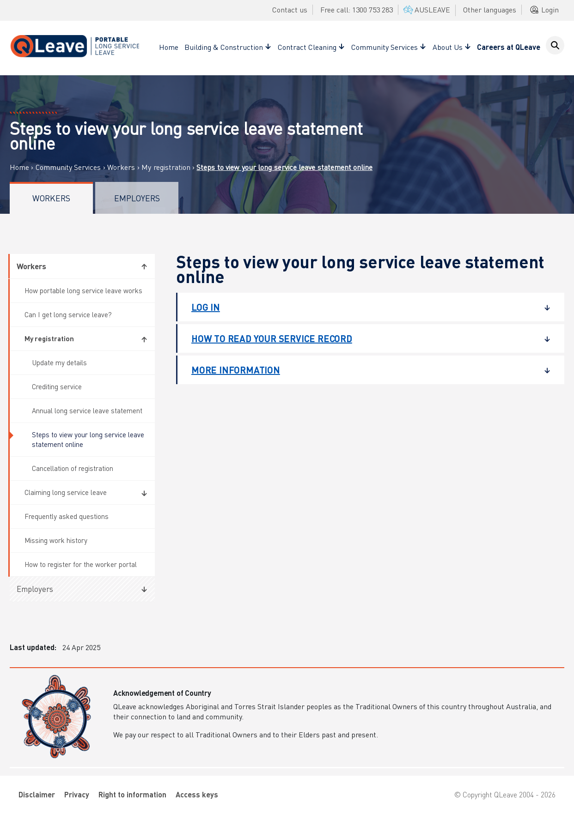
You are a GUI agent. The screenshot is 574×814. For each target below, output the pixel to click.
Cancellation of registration (72, 468)
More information (364, 370)
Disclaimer (36, 794)
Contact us (289, 9)
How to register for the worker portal (80, 564)
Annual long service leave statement (87, 410)
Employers (137, 198)
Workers (121, 167)
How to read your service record (364, 338)
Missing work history (55, 540)
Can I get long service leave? (68, 314)
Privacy (76, 794)
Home (168, 47)
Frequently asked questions (66, 516)
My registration (165, 167)
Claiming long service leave (65, 492)
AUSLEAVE (426, 9)
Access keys (197, 794)
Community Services (68, 167)
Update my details (59, 362)
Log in (364, 307)
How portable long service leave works (83, 290)
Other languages (489, 9)
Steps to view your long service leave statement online (88, 439)
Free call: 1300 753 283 (356, 9)
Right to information (132, 794)
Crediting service (57, 386)
